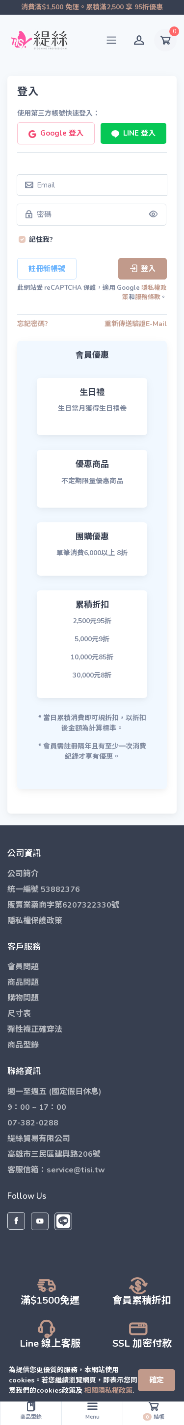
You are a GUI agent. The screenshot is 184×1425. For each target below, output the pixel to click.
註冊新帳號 (46, 268)
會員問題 (23, 967)
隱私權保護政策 (34, 921)
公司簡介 (23, 874)
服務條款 (147, 297)
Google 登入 (55, 133)
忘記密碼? (32, 323)
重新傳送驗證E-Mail (136, 323)
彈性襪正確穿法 (34, 1029)
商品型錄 (23, 1045)
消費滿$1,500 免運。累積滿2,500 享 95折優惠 (92, 7)
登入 (143, 268)
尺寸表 (19, 1014)
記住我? (41, 240)
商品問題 (23, 982)
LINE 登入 (133, 133)
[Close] (156, 1375)
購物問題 (23, 998)
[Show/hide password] (153, 215)
